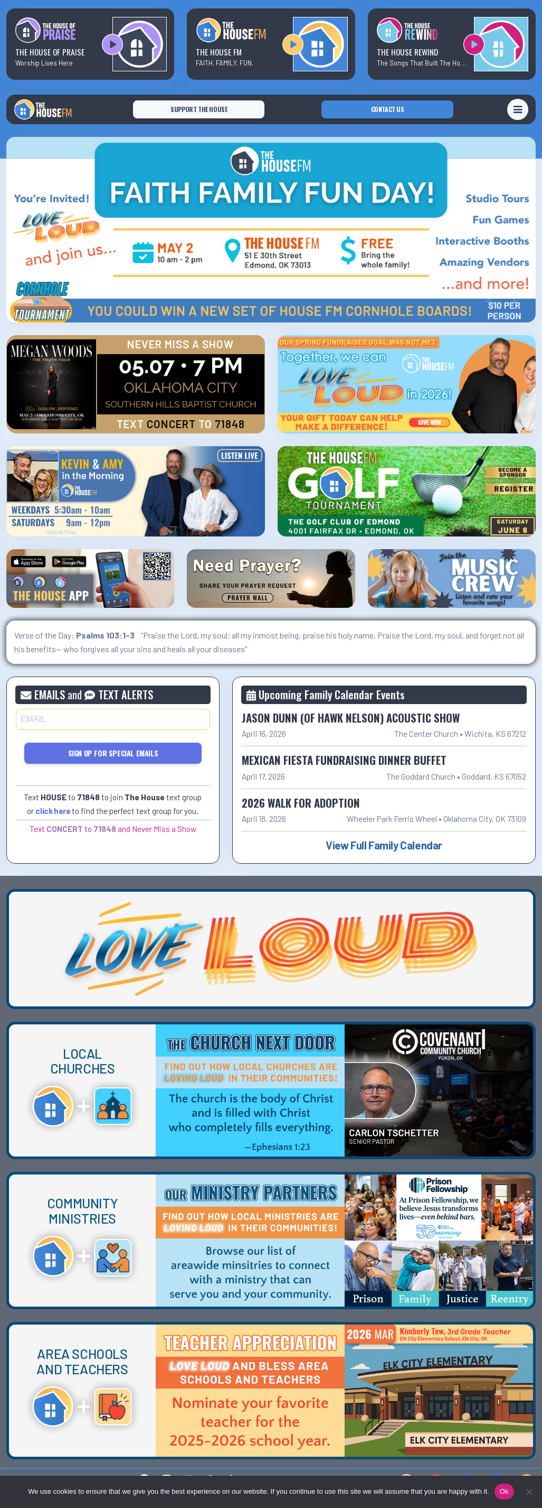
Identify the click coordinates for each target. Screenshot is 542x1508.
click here (52, 811)
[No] (529, 1491)
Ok (504, 1491)
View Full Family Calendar (384, 845)
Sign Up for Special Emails (113, 752)
